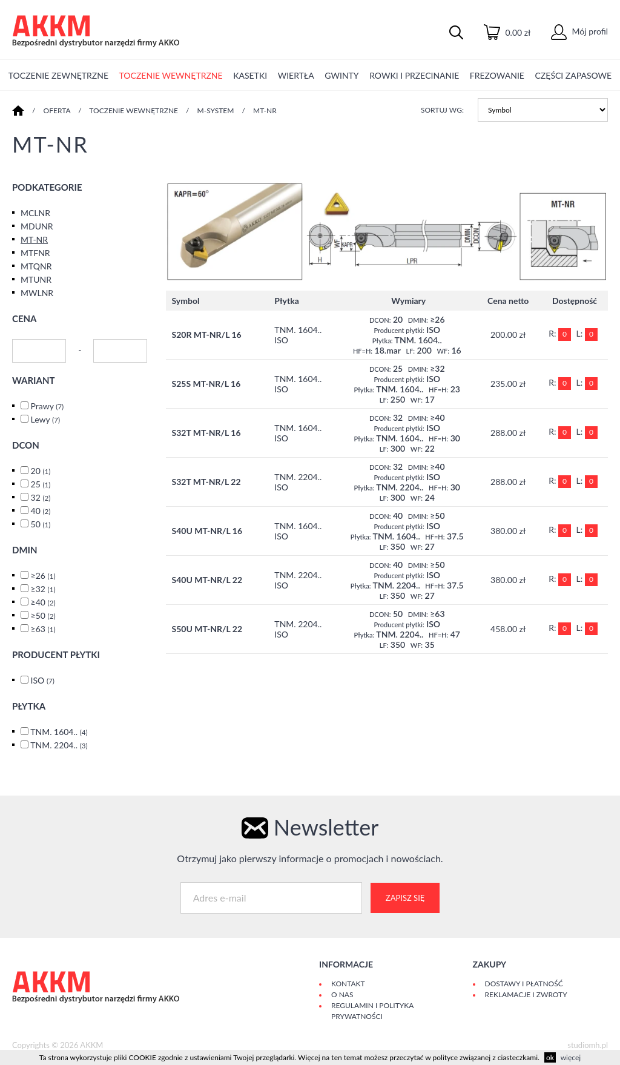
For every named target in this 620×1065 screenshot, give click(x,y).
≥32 (43, 589)
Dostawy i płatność (524, 983)
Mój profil (579, 31)
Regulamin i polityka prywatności (372, 1011)
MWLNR (37, 293)
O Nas (342, 994)
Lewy (45, 419)
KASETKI (250, 75)
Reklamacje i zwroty (526, 994)
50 (41, 524)
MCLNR (35, 213)
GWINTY (341, 75)
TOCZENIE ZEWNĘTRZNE (58, 75)
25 (41, 484)
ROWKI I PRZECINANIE (414, 75)
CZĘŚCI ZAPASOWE (573, 75)
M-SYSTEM (215, 110)
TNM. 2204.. (59, 745)
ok (550, 1057)
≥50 (43, 615)
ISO (42, 680)
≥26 (43, 575)
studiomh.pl (587, 1045)
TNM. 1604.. (59, 732)
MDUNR (37, 226)
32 (41, 497)
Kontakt (348, 983)
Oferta (57, 110)
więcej (571, 1057)
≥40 (43, 602)
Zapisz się (405, 898)
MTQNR (36, 266)
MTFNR (35, 253)
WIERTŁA (296, 75)
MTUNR (36, 279)
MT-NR (265, 110)
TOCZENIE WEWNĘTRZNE (171, 75)
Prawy (47, 406)
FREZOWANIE (497, 75)
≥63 (43, 629)
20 (41, 471)
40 (41, 511)
